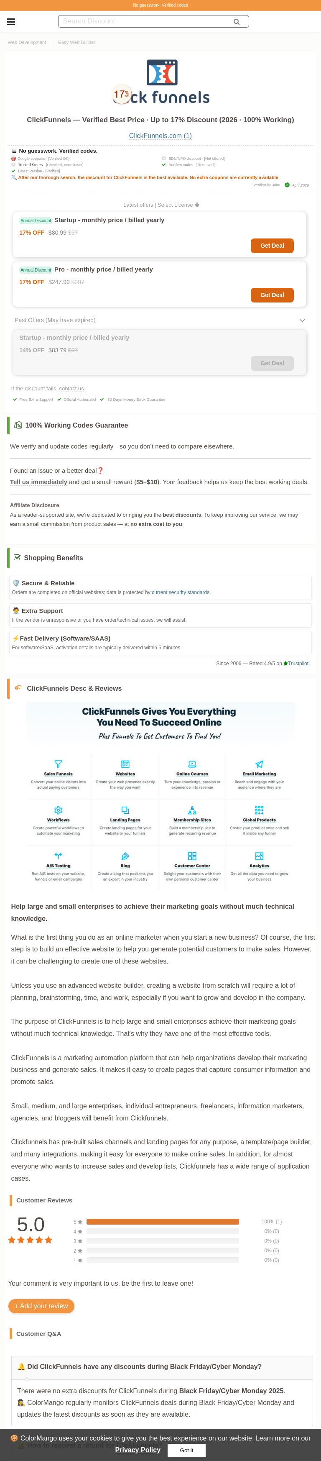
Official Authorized (80, 399)
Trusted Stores (30, 165)
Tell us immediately (38, 481)
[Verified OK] (58, 158)
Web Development (27, 42)
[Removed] (205, 165)
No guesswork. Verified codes (160, 5)
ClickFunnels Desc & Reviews (74, 688)
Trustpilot (295, 663)
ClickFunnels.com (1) (160, 135)
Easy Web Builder (76, 42)
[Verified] (52, 171)
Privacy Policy (138, 1449)
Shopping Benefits (53, 557)
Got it (187, 1450)
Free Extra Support (36, 399)
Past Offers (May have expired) (55, 320)
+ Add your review (41, 1306)
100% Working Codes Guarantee (76, 425)
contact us (71, 388)
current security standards (180, 592)
